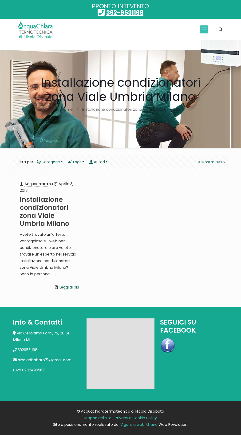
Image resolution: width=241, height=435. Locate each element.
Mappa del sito (97, 418)
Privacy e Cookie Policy (136, 418)
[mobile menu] (204, 29)
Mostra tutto (211, 162)
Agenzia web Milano (139, 424)
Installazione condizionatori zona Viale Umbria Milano (130, 109)
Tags (76, 162)
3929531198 (27, 350)
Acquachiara (36, 184)
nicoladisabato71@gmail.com (44, 360)
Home (67, 109)
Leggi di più (69, 287)
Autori (99, 162)
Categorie (50, 162)
